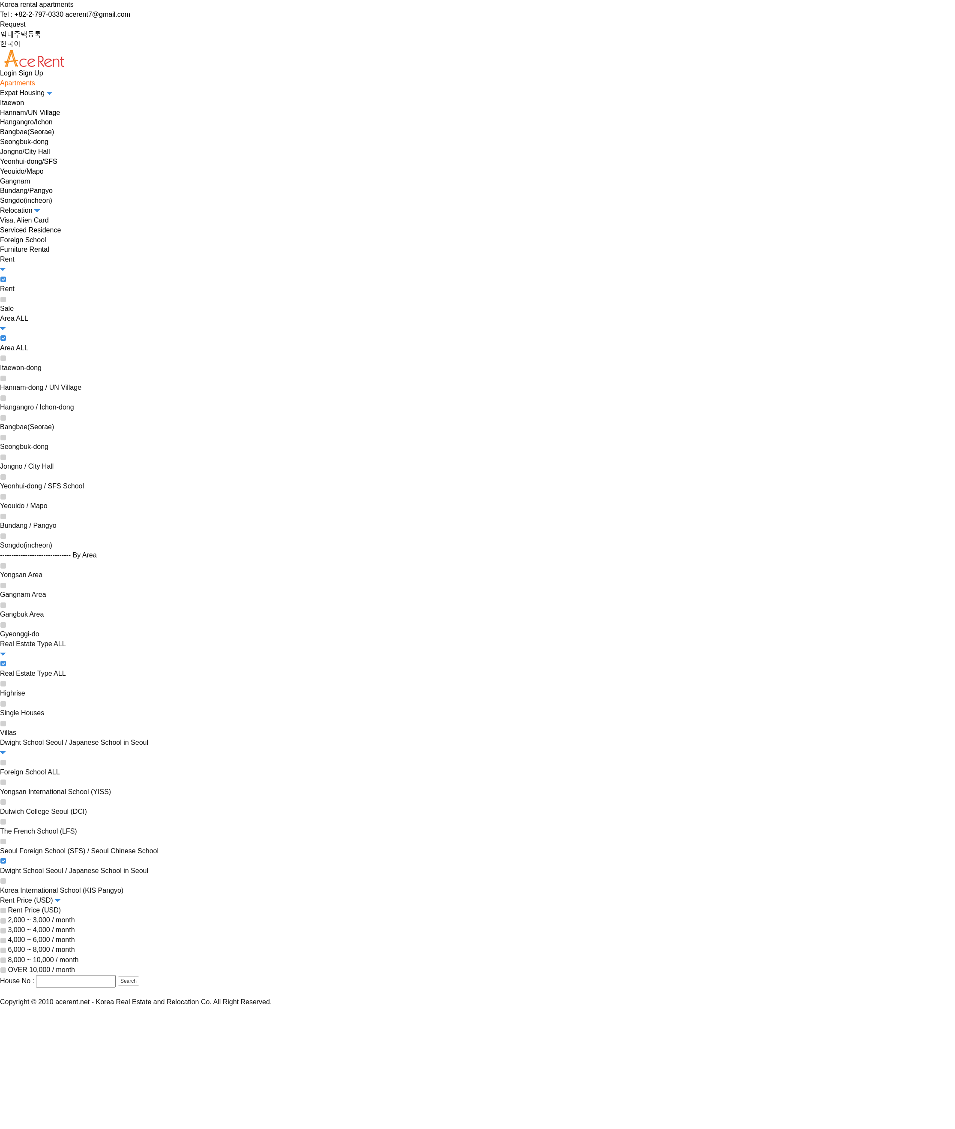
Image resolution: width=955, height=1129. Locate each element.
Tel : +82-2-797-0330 (31, 14)
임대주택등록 (20, 34)
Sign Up (31, 73)
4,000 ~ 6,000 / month (41, 939)
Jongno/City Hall (25, 151)
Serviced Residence (30, 230)
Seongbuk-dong (24, 141)
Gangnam (15, 181)
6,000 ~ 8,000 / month (41, 950)
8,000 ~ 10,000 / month (43, 959)
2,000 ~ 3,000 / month (41, 920)
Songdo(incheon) (26, 200)
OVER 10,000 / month (41, 969)
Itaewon (12, 102)
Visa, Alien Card (24, 220)
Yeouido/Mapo (22, 171)
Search (128, 981)
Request (13, 24)
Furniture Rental (24, 249)
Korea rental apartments (37, 4)
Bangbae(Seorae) (27, 131)
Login (8, 73)
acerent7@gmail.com (98, 14)
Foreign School (23, 240)
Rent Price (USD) (34, 910)
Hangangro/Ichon (26, 122)
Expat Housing (26, 92)
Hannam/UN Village (30, 112)
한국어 (10, 43)
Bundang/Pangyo (26, 190)
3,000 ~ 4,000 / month (41, 929)
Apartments (17, 83)
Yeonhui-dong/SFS (28, 161)
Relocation (20, 210)
